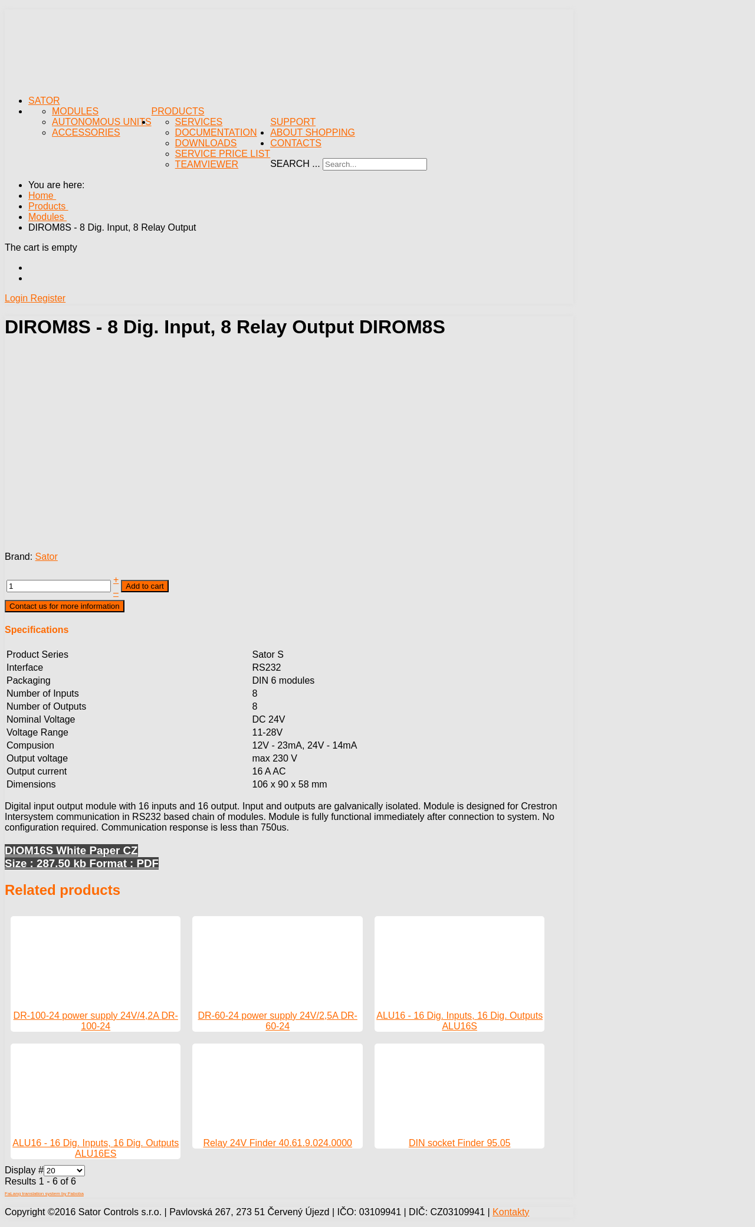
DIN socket (433, 1143)
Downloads (206, 143)
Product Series (37, 654)
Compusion (30, 745)
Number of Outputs (46, 706)
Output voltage (37, 758)
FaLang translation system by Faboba (44, 1193)
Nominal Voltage (41, 719)
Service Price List (223, 154)
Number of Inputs (42, 693)
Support (293, 122)
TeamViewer (207, 164)
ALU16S (459, 1026)
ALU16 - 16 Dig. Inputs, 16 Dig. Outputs (459, 1016)
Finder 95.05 (484, 1143)
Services (199, 122)
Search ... (295, 164)
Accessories (86, 132)
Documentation (216, 132)
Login (18, 298)
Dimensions (31, 784)
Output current (36, 771)
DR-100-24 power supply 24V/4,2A (88, 1016)
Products (178, 111)
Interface (24, 667)
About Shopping (312, 132)
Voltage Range (37, 732)
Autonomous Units (102, 122)
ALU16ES (95, 1154)
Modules (75, 111)
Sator (44, 101)
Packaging (28, 680)
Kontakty (511, 1212)
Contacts (295, 143)
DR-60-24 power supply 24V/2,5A (269, 1016)
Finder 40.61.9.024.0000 (301, 1143)
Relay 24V (226, 1143)
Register (48, 298)
